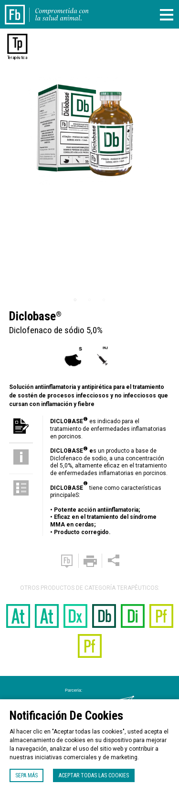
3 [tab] (104, 300)
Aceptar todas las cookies (94, 775)
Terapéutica (17, 57)
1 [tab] (75, 300)
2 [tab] (90, 300)
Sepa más (26, 775)
